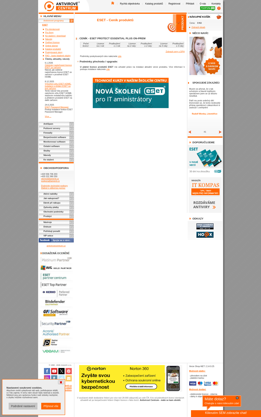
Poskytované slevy (53, 52)
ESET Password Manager (57, 107)
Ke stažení (49, 159)
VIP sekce (48, 235)
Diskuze (47, 227)
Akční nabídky (51, 194)
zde (119, 56)
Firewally (48, 133)
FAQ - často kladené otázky (58, 55)
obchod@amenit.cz (50, 178)
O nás (203, 3)
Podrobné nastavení (23, 406)
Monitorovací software (55, 142)
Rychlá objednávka (130, 3)
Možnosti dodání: (197, 389)
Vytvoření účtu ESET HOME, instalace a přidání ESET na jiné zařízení (58, 86)
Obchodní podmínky (54, 212)
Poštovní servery (52, 128)
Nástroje (48, 222)
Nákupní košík (200, 16)
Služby (47, 150)
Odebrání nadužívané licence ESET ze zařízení (58, 66)
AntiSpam (48, 124)
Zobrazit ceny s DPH (175, 51)
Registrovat (174, 3)
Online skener (51, 46)
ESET (45, 25)
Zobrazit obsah (198, 27)
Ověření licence (52, 42)
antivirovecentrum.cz (56, 246)
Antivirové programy (54, 20)
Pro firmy (49, 32)
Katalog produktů (154, 3)
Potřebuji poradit (52, 231)
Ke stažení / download (55, 36)
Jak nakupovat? (51, 198)
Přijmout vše (51, 406)
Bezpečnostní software (55, 137)
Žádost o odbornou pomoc (53, 188)
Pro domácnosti (52, 29)
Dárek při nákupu (52, 203)
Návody (48, 39)
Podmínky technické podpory (54, 185)
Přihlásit (190, 3)
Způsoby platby (51, 207)
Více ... (48, 116)
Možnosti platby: (197, 371)
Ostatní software (52, 146)
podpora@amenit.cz (50, 181)
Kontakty (216, 3)
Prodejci (48, 216)
